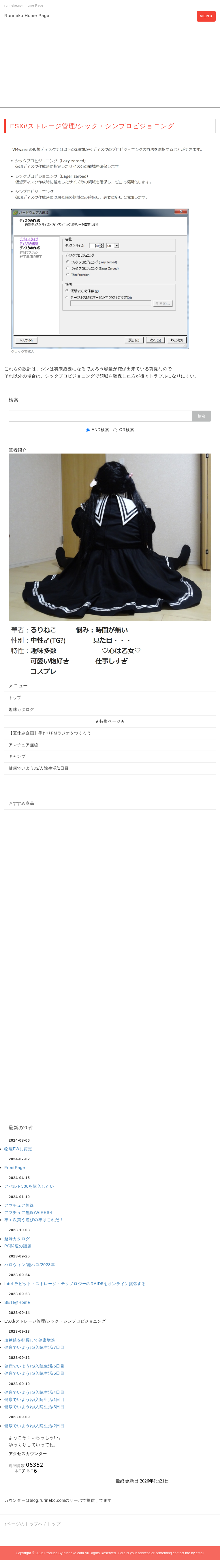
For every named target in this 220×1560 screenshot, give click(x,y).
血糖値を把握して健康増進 (29, 1340)
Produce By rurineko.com (64, 1553)
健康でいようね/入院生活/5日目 (34, 1373)
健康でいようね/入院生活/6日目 (34, 1366)
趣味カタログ (21, 709)
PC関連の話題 (17, 1246)
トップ (15, 697)
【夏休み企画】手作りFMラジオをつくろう (50, 733)
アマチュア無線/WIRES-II (29, 1212)
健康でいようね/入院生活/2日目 (34, 1425)
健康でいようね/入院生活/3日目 (34, 1406)
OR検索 (123, 429)
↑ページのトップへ (23, 1523)
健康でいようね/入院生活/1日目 (39, 768)
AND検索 (97, 429)
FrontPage (14, 1167)
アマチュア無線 (23, 745)
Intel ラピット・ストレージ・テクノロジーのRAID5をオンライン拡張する (75, 1283)
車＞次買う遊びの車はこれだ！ (34, 1219)
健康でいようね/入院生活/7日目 (34, 1347)
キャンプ (17, 756)
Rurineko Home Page (26, 15)
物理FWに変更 (18, 1149)
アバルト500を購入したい (29, 1186)
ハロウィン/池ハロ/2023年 (29, 1264)
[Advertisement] (110, 67)
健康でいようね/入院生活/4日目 (34, 1392)
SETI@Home (17, 1302)
